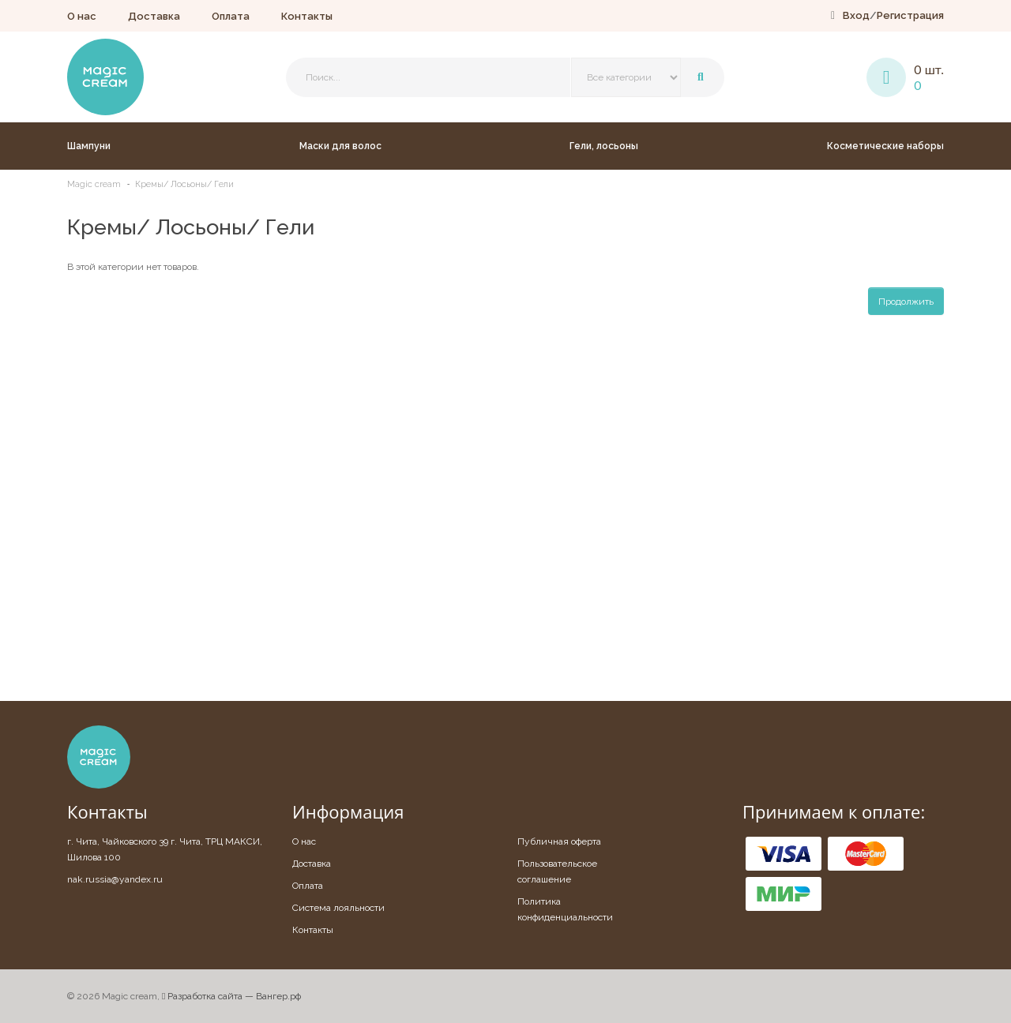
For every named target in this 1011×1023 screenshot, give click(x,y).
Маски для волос (340, 146)
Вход (856, 15)
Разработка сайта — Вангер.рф (231, 996)
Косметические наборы (885, 146)
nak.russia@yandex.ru (115, 879)
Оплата (231, 16)
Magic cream (94, 184)
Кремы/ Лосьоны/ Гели (184, 184)
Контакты (307, 16)
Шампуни (89, 146)
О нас (81, 16)
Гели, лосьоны (603, 146)
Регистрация (910, 15)
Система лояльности (338, 907)
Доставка (154, 16)
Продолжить (906, 301)
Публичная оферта (559, 841)
